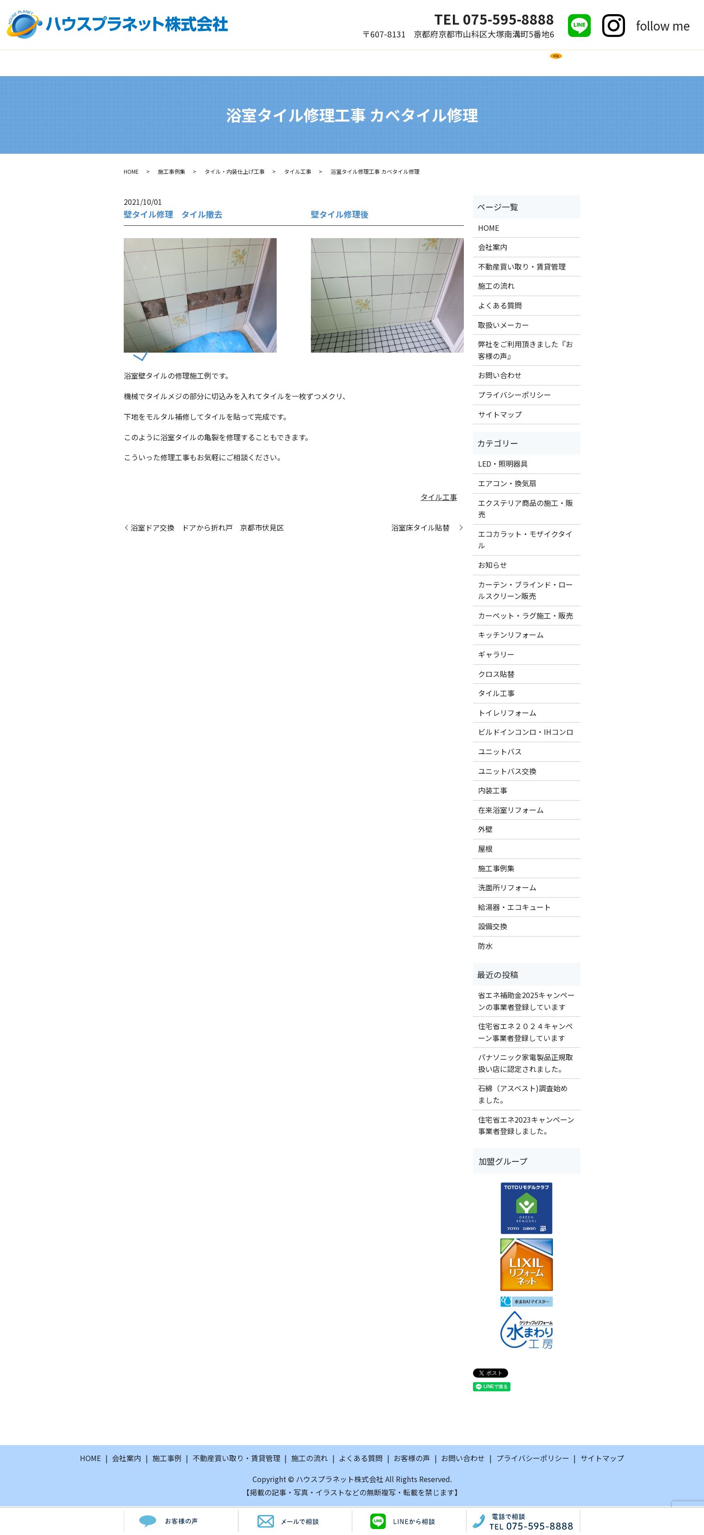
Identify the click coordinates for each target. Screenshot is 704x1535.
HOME (147, 63)
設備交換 (492, 927)
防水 (485, 947)
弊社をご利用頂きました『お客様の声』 (525, 351)
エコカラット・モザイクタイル (525, 541)
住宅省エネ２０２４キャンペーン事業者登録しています (525, 1033)
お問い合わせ (530, 63)
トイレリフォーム (507, 713)
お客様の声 (472, 63)
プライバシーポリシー (514, 395)
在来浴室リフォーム (511, 810)
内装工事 (492, 791)
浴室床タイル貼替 (424, 529)
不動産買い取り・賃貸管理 (522, 267)
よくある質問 (343, 63)
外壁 (485, 830)
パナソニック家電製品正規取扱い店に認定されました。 (525, 1064)
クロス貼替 (496, 674)
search (572, 67)
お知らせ (492, 566)
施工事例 (234, 63)
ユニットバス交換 (507, 771)
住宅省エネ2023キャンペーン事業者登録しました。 (526, 1126)
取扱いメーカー (409, 63)
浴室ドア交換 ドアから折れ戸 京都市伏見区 (207, 529)
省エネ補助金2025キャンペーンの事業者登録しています (526, 1002)
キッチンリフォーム (511, 635)
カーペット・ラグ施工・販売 (525, 616)
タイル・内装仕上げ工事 (235, 173)
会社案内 (188, 63)
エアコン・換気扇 (507, 484)
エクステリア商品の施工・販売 (525, 509)
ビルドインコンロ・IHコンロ (525, 733)
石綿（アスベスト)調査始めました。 (523, 1095)
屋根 (485, 849)
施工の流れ (284, 63)
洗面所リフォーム (507, 888)
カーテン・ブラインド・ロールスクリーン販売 (525, 591)
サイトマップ (500, 415)
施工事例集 (171, 173)
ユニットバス (500, 752)
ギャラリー (496, 655)
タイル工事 (297, 173)
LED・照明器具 (503, 464)
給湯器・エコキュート (514, 907)
